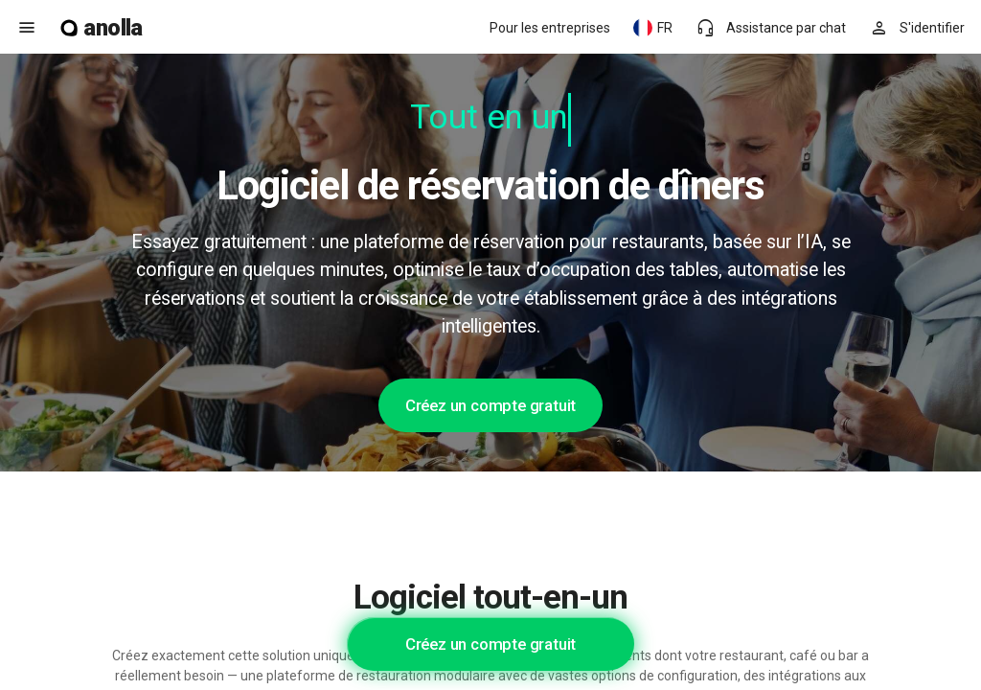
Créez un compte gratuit (490, 405)
